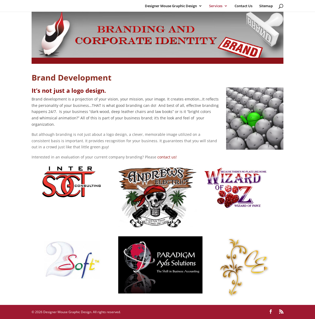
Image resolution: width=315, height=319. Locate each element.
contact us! (167, 157)
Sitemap (266, 6)
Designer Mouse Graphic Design (171, 6)
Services (215, 6)
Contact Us (243, 6)
